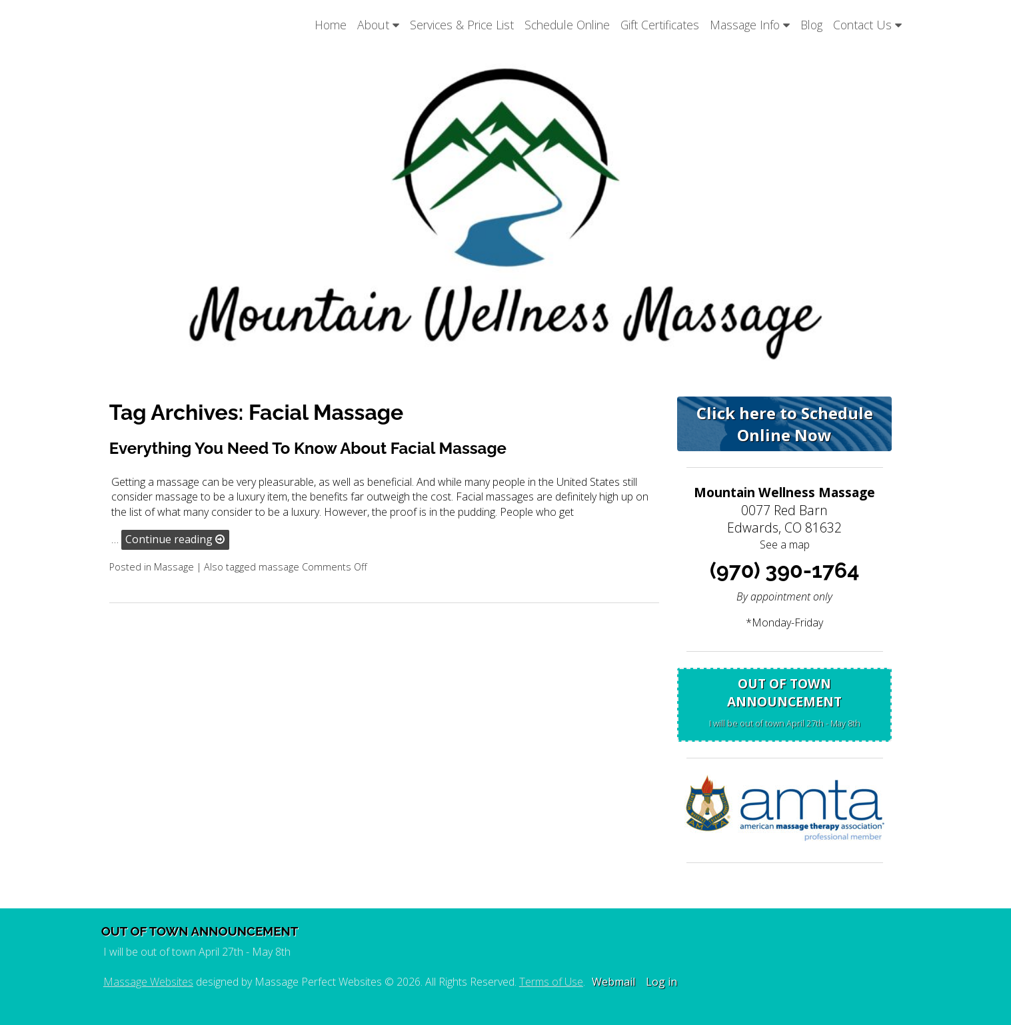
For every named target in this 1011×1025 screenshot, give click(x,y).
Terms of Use (551, 981)
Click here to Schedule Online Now (784, 424)
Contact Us (867, 25)
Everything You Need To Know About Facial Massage (307, 448)
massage (279, 566)
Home (331, 25)
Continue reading (175, 539)
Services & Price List (462, 25)
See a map (785, 544)
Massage (174, 566)
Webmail (613, 981)
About (378, 25)
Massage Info (750, 25)
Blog (811, 25)
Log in (661, 981)
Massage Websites (148, 981)
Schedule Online (567, 25)
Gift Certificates (659, 25)
